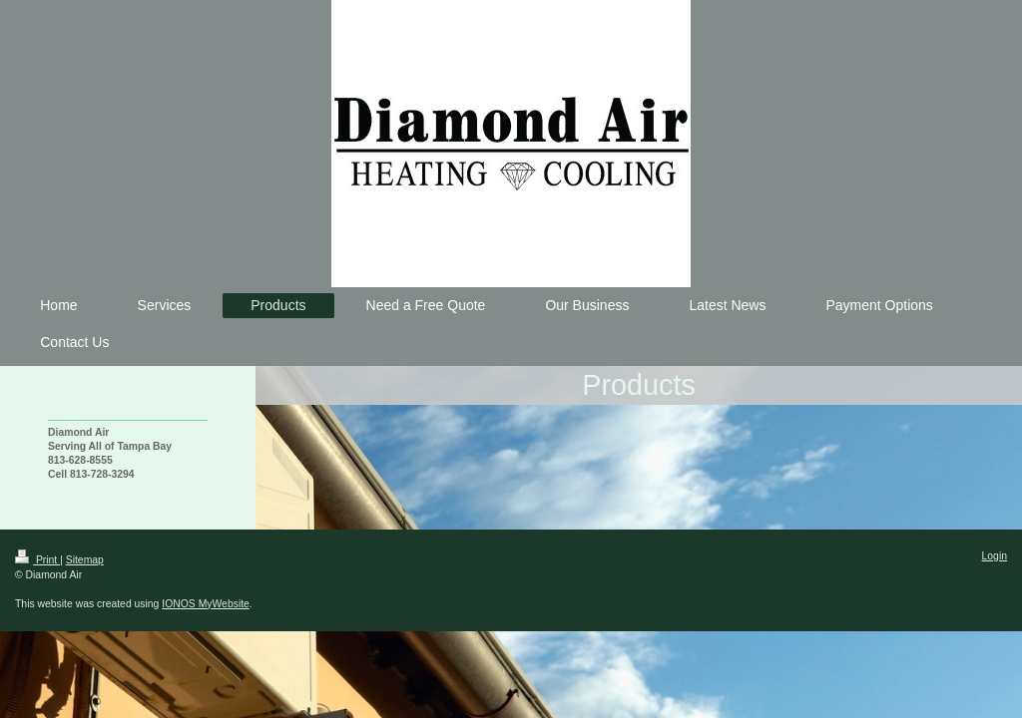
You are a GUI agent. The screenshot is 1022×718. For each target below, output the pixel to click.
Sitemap (85, 559)
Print (37, 559)
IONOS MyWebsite (206, 603)
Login (994, 555)
